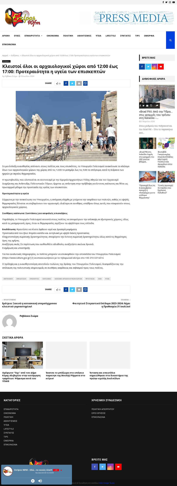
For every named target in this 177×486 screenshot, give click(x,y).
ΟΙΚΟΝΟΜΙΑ (10, 413)
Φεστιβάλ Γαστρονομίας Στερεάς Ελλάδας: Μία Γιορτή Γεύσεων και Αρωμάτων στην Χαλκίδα (165, 159)
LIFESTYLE (9, 428)
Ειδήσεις (6, 61)
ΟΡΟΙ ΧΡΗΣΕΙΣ (98, 413)
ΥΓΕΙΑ (6, 424)
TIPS (6, 436)
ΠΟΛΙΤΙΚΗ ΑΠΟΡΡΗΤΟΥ (102, 409)
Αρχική (6, 35)
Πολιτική (68, 35)
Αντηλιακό (8, 279)
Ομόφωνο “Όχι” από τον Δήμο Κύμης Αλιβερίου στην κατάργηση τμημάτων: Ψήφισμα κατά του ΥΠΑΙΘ (21, 377)
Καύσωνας (47, 279)
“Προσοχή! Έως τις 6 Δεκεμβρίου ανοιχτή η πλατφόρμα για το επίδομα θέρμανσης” (147, 191)
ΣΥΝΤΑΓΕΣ (9, 432)
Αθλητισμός (84, 35)
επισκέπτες (34, 279)
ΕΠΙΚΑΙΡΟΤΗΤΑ (11, 409)
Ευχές (17, 35)
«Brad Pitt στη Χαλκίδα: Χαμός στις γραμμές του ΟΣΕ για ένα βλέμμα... (146, 157)
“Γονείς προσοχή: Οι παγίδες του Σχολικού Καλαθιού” (165, 189)
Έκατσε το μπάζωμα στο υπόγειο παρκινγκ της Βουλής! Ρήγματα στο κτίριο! (65, 375)
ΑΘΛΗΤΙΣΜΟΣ (10, 421)
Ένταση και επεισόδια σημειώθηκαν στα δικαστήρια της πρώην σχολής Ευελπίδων (109, 375)
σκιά (100, 279)
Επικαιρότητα (32, 35)
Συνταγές (125, 35)
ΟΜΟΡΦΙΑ (9, 440)
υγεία (107, 279)
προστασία (90, 279)
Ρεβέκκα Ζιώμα (11, 76)
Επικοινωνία (9, 44)
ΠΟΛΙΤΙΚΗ (8, 417)
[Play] (33, 481)
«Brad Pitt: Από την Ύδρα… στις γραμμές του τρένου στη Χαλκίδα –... (156, 114)
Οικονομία (53, 35)
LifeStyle (111, 35)
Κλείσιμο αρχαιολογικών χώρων (68, 279)
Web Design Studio (107, 483)
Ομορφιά (149, 35)
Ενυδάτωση (21, 279)
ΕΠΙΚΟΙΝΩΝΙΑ (10, 444)
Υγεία (98, 35)
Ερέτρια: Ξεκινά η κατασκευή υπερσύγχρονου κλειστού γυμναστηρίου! (29, 305)
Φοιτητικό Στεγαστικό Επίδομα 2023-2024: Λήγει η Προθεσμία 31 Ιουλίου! (101, 305)
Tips (137, 35)
